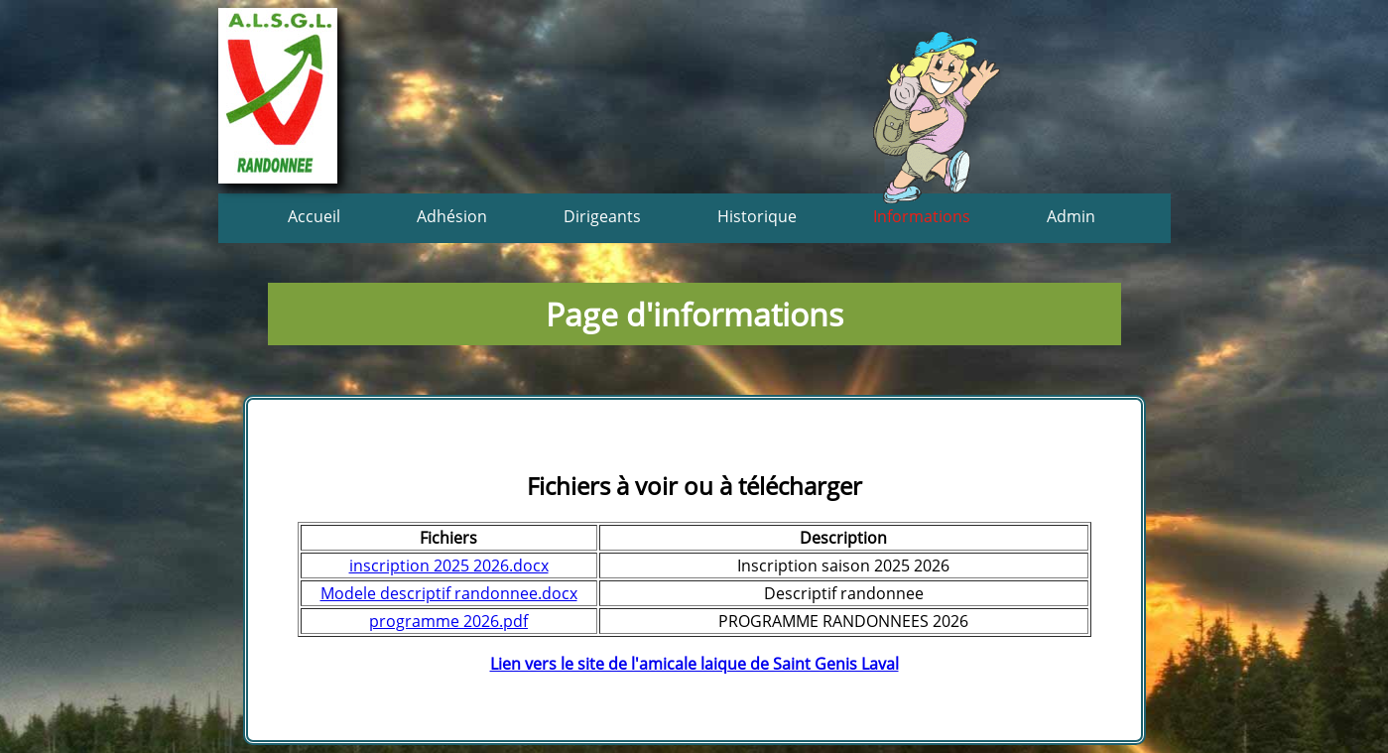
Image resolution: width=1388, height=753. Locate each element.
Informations (921, 216)
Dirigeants (602, 216)
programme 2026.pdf (448, 621)
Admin (1071, 216)
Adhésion (452, 216)
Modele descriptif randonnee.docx (448, 593)
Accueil (314, 216)
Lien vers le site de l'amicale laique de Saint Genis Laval (694, 664)
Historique (757, 216)
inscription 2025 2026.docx (449, 565)
